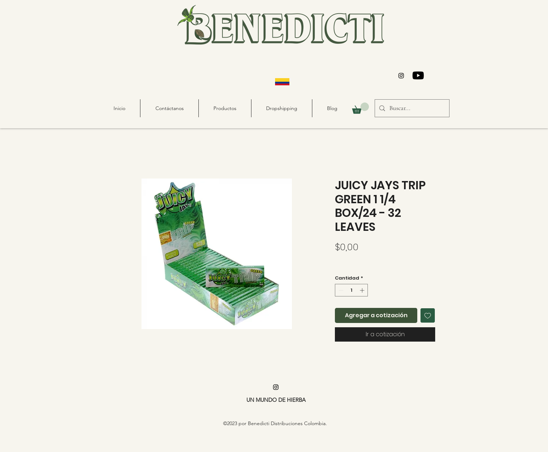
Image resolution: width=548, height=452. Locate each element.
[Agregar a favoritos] (427, 315)
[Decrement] (340, 290)
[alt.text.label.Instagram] (401, 75)
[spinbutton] (352, 290)
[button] (360, 108)
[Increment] (363, 290)
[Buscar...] (411, 108)
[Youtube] (418, 75)
